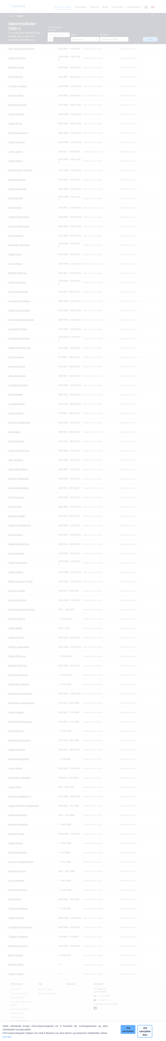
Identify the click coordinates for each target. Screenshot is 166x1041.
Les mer (7, 1036)
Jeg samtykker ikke (145, 1031)
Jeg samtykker (128, 1029)
